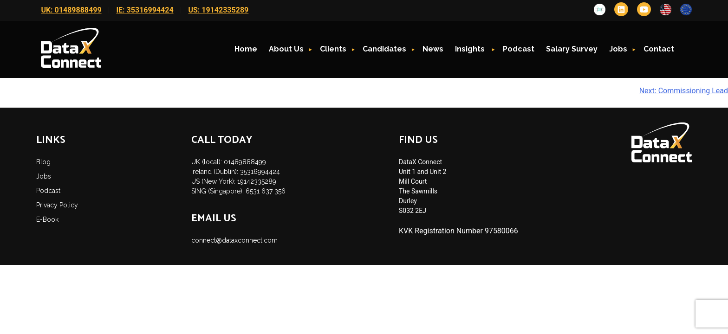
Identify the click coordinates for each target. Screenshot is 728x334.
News (432, 49)
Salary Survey (572, 49)
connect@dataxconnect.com (234, 240)
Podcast (518, 49)
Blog (43, 162)
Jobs (618, 49)
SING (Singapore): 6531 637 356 (238, 191)
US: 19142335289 (218, 10)
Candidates (384, 49)
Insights (471, 49)
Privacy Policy (57, 205)
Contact (659, 49)
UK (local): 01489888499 (228, 162)
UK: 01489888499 (71, 10)
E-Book (47, 219)
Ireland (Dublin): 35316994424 (235, 171)
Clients (333, 49)
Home (245, 49)
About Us (286, 49)
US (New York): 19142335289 (233, 181)
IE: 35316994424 (144, 10)
